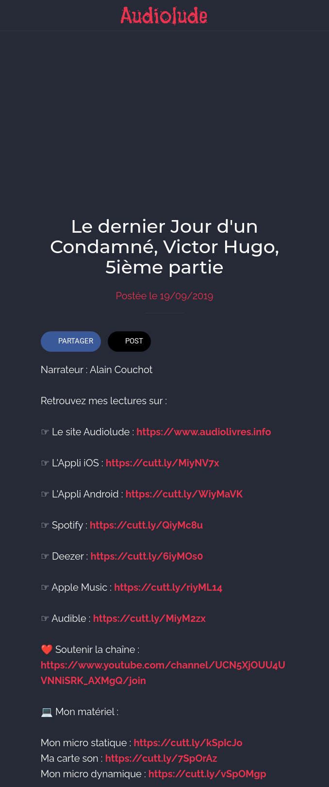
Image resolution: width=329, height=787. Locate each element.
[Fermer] (15, 15)
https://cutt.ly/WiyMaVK (184, 490)
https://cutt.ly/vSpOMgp (207, 769)
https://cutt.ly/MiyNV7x (162, 458)
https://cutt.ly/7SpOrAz (161, 754)
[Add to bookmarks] (276, 338)
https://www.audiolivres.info (203, 427)
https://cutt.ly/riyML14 (168, 583)
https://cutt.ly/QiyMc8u (146, 521)
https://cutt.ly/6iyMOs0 (146, 552)
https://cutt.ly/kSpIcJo (187, 738)
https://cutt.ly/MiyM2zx (149, 614)
